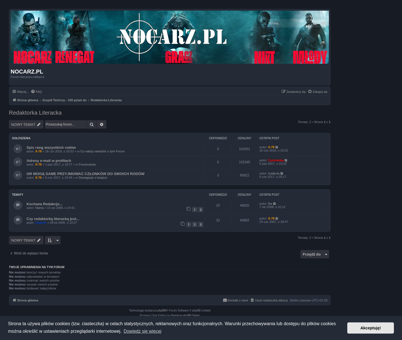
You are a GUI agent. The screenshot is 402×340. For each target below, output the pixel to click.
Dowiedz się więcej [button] (142, 331)
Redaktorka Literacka (35, 113)
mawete (40, 222)
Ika (270, 203)
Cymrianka (276, 160)
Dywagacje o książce (93, 177)
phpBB (162, 310)
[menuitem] (36, 91)
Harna (39, 207)
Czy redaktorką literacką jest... (53, 219)
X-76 (38, 151)
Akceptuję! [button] (370, 328)
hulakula (273, 173)
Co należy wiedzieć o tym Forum (102, 151)
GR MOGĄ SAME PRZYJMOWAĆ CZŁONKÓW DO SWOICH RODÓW (86, 174)
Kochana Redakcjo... (45, 204)
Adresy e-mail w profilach (49, 161)
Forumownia (87, 164)
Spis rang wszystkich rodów (51, 147)
